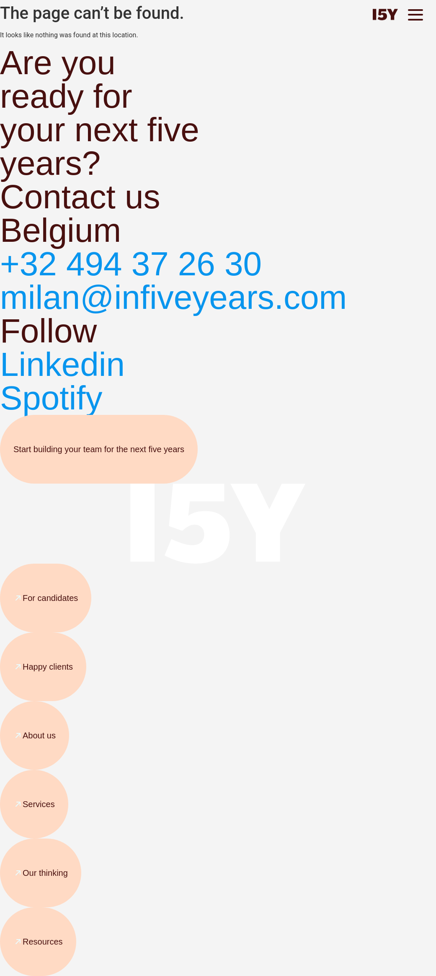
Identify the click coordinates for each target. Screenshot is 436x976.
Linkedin (62, 364)
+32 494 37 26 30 (131, 263)
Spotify (51, 398)
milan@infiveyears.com (173, 297)
